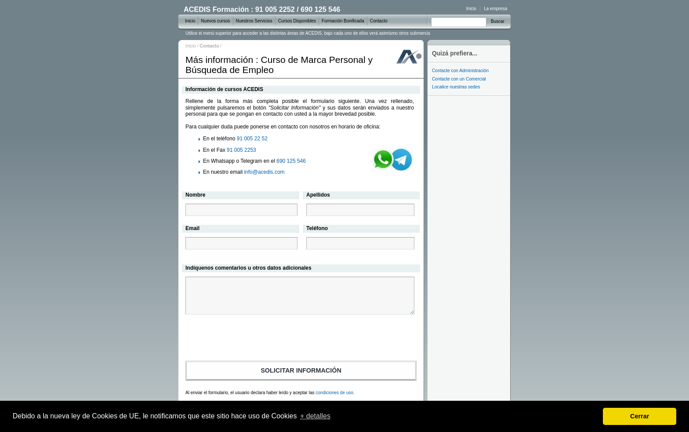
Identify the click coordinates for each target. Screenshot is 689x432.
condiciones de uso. (334, 392)
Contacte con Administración (460, 70)
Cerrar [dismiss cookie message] (639, 416)
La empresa (495, 8)
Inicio (190, 46)
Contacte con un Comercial (459, 79)
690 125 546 (291, 161)
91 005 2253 (241, 150)
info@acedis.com (264, 172)
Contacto (379, 20)
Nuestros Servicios (254, 20)
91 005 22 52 (252, 138)
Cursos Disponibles (297, 20)
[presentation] (301, 339)
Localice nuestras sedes (456, 86)
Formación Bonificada (343, 20)
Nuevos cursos (215, 20)
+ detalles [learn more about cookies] (315, 416)
